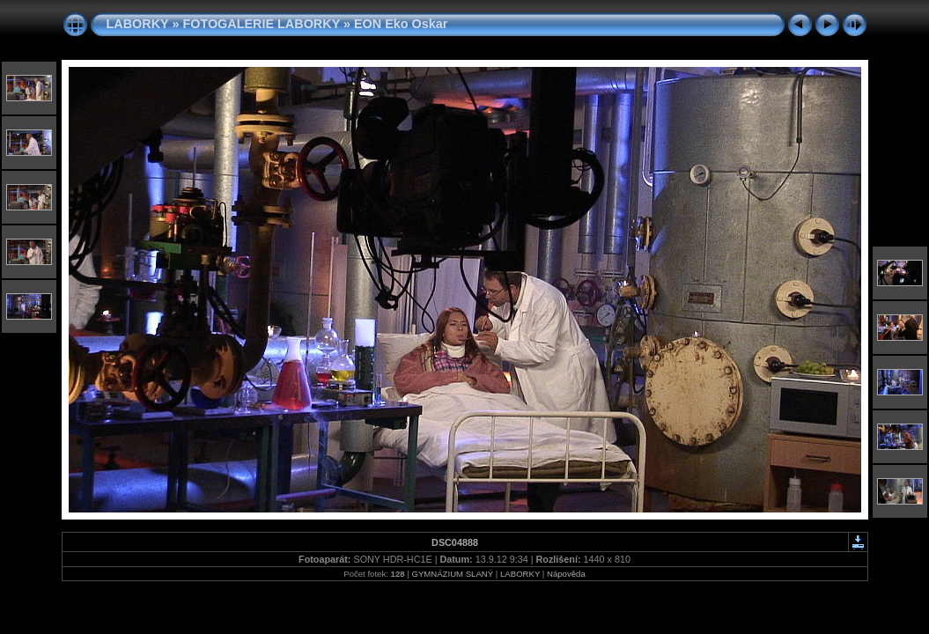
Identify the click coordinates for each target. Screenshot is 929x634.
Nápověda (566, 574)
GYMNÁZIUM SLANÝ (452, 574)
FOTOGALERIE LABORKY (261, 24)
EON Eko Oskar (400, 24)
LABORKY (138, 24)
